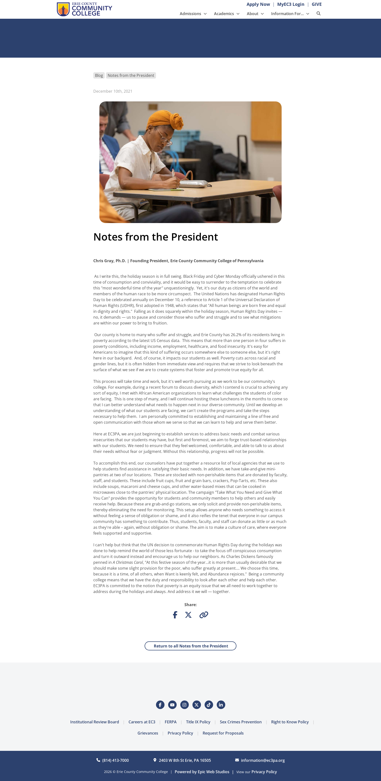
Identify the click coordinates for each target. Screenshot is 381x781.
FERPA (171, 722)
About (252, 13)
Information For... (287, 13)
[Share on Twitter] (188, 616)
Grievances (148, 733)
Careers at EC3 (142, 722)
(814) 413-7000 (115, 760)
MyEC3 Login (290, 4)
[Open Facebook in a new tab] (160, 704)
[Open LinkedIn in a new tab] (221, 704)
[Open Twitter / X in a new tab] (196, 704)
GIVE (317, 4)
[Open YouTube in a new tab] (172, 704)
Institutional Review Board (94, 722)
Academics (224, 13)
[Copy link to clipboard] (203, 616)
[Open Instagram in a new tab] (184, 704)
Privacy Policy (180, 733)
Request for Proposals (223, 733)
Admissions (190, 13)
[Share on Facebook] (175, 616)
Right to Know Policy (290, 722)
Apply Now (258, 4)
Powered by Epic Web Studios (202, 772)
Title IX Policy (198, 722)
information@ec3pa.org (263, 760)
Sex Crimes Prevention (241, 722)
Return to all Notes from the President (190, 646)
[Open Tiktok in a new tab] (209, 704)
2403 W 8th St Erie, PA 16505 (185, 760)
